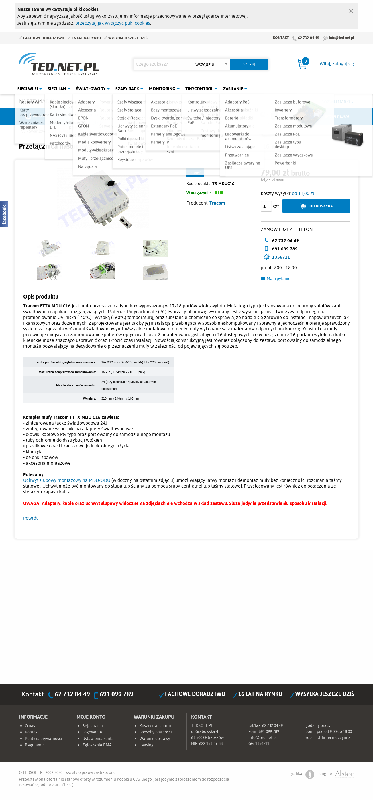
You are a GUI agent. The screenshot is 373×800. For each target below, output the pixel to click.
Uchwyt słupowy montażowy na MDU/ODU (66, 480)
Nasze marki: (37, 100)
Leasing (147, 745)
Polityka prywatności (43, 738)
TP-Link (208, 116)
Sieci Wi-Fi (27, 89)
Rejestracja (92, 725)
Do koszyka (321, 206)
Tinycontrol (199, 89)
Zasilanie (233, 89)
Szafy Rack (127, 89)
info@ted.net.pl (341, 37)
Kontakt (281, 37)
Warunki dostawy (155, 738)
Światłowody (90, 89)
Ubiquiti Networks (36, 116)
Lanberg (293, 116)
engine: (336, 774)
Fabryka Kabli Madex (122, 116)
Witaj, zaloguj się (337, 64)
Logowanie (92, 732)
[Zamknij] (351, 9)
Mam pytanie (278, 278)
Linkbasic (250, 116)
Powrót (30, 518)
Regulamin (35, 745)
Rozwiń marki (335, 101)
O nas (30, 725)
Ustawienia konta (98, 738)
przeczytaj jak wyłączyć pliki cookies (112, 23)
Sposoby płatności (156, 732)
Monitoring (162, 89)
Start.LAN (336, 116)
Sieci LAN (57, 89)
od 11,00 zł (303, 193)
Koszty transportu (155, 725)
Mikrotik (79, 116)
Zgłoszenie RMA (97, 745)
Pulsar (165, 116)
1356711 (281, 257)
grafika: (302, 774)
